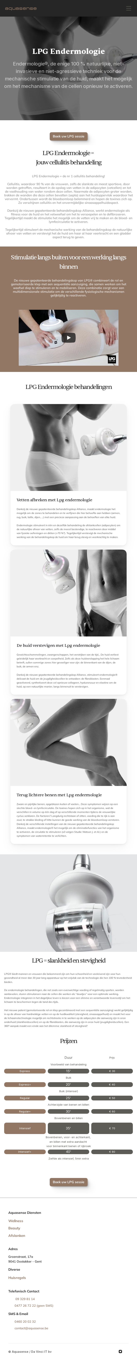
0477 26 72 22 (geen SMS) (34, 1306)
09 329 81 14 (25, 1299)
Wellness (15, 1221)
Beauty (14, 1228)
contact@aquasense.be (31, 1328)
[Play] (69, 338)
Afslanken (16, 1235)
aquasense (21, 8)
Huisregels (17, 1277)
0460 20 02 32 (26, 1322)
